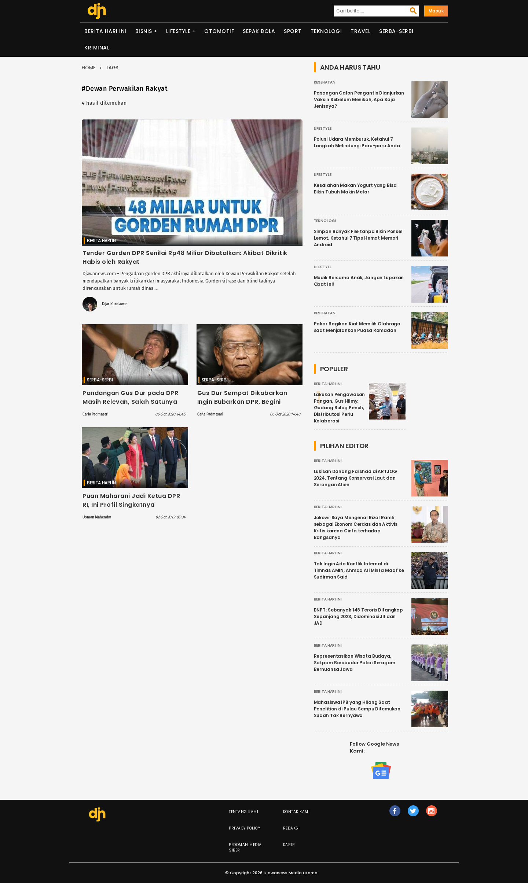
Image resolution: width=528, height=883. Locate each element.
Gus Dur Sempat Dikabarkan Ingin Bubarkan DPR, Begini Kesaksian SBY (242, 402)
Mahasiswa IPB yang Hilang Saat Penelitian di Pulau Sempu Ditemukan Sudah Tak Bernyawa (357, 708)
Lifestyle (178, 31)
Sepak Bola (259, 31)
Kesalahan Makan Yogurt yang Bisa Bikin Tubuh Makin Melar (355, 188)
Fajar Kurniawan (115, 304)
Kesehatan (325, 82)
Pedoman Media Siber (245, 847)
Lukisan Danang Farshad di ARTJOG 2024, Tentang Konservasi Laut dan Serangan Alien (355, 478)
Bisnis (143, 31)
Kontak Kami (296, 811)
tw (413, 814)
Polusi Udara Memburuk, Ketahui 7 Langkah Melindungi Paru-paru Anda (357, 142)
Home (89, 67)
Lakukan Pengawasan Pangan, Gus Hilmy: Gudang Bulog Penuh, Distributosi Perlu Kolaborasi (339, 407)
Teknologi (326, 31)
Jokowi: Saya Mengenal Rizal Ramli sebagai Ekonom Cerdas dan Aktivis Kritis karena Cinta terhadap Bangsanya (355, 527)
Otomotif (219, 31)
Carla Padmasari (95, 414)
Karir (289, 844)
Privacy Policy (244, 828)
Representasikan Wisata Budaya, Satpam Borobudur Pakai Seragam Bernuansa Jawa (354, 662)
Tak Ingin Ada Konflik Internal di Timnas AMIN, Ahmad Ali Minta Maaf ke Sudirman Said (359, 570)
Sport (293, 31)
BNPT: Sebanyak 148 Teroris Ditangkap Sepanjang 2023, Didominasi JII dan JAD (358, 616)
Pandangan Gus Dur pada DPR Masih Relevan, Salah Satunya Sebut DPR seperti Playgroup (130, 402)
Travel (360, 31)
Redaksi (291, 828)
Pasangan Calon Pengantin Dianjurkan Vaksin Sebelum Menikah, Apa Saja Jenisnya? (359, 99)
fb (395, 814)
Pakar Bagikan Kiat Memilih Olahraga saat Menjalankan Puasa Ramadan (357, 327)
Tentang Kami (243, 811)
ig (431, 814)
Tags (112, 67)
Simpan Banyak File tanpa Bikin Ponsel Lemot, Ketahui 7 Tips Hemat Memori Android (358, 238)
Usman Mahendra (96, 517)
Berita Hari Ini (105, 31)
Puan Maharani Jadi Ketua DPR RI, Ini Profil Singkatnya (131, 500)
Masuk (436, 11)
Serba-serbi (396, 31)
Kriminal (96, 47)
